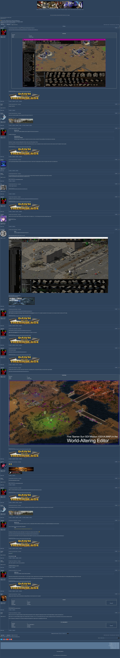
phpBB (59, 651)
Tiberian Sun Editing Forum (16, 20)
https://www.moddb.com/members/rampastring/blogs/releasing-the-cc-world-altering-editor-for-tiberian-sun (23, 29)
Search (56, 9)
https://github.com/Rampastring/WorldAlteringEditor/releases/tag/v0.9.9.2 (19, 371)
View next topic (117, 24)
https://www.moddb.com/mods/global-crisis (14, 295)
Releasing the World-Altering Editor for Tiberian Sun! (12, 21)
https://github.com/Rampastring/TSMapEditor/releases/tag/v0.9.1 (29, 198)
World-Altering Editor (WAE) (27, 91)
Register (66, 9)
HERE (69, 15)
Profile (69, 9)
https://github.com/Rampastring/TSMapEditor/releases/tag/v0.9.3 (23, 311)
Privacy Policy (52, 9)
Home (37, 9)
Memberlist (59, 9)
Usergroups (62, 9)
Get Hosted (40, 9)
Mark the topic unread (106, 24)
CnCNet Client (11, 91)
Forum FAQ (48, 9)
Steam (10, 220)
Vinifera (21, 91)
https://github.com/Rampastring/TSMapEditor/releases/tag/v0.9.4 (22, 330)
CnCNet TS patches (16, 91)
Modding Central (8, 20)
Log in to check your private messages (75, 9)
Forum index (3, 20)
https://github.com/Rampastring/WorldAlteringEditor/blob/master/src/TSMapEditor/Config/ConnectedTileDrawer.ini (48, 535)
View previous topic (112, 24)
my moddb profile (12, 179)
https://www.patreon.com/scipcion (13, 296)
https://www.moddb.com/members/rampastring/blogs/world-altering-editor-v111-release (30, 489)
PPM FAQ (44, 9)
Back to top (2, 101)
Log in (82, 9)
